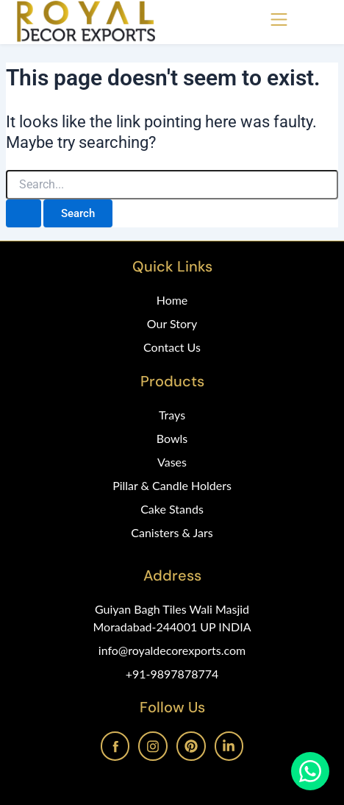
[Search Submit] (23, 213)
